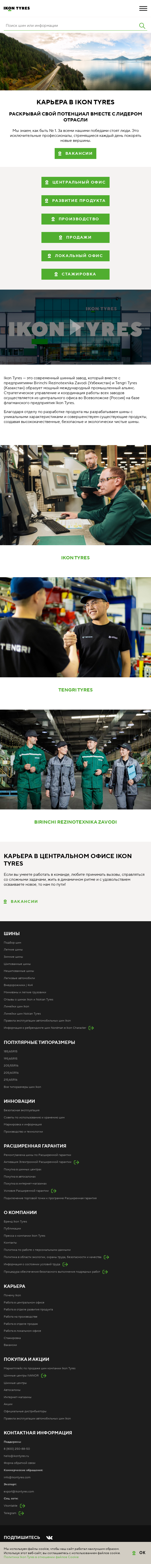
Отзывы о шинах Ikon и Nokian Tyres (28, 999)
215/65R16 (10, 1080)
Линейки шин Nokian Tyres (22, 1014)
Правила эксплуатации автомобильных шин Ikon (37, 1021)
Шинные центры (15, 1383)
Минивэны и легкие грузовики (25, 992)
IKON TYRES (75, 558)
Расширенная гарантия (35, 1146)
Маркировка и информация (23, 1124)
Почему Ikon (12, 1295)
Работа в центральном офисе (24, 1302)
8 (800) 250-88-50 (17, 1449)
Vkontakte (10, 1506)
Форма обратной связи (19, 1463)
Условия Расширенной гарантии (26, 1191)
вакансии (79, 153)
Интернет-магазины (17, 1397)
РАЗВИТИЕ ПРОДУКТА (79, 200)
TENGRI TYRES (75, 690)
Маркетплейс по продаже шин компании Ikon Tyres (39, 1368)
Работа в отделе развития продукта (28, 1309)
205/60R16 (11, 1073)
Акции (8, 1404)
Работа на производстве (20, 1317)
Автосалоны (12, 1390)
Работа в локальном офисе (22, 1331)
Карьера (14, 1286)
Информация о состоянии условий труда (32, 1264)
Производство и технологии (23, 1132)
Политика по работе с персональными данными (37, 1250)
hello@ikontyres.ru (16, 1456)
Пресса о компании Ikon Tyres (24, 1236)
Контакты (10, 1243)
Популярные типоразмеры (39, 1042)
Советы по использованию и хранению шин (34, 1117)
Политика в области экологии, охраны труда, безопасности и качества (52, 1257)
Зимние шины (13, 957)
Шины (12, 934)
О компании (20, 1213)
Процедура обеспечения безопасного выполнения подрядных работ (52, 1272)
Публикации (12, 1228)
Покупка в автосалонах (20, 1177)
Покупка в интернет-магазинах (25, 1183)
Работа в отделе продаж (21, 1324)
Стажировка (12, 1338)
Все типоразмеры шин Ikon (22, 1087)
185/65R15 (10, 1051)
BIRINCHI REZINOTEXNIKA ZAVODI (75, 822)
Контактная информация (38, 1433)
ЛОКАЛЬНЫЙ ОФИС (79, 255)
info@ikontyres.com (17, 1477)
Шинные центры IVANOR (21, 1375)
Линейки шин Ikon (16, 1006)
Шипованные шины (17, 964)
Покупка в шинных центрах (22, 1169)
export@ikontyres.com (19, 1491)
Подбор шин (12, 943)
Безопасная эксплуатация (21, 1110)
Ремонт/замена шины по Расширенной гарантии (37, 1155)
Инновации (19, 1101)
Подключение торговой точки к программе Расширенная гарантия (50, 1198)
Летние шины (13, 950)
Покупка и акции (26, 1359)
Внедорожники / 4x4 (18, 985)
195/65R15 (10, 1059)
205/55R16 (11, 1066)
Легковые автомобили (19, 978)
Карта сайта (12, 1552)
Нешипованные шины (19, 971)
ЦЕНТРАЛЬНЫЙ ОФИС (79, 182)
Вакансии (24, 901)
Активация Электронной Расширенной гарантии (37, 1162)
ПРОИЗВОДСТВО (79, 219)
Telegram (10, 1513)
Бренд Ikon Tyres (15, 1221)
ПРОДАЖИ (79, 237)
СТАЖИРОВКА (79, 274)
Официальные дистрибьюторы (25, 1411)
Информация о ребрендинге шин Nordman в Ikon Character (45, 1028)
